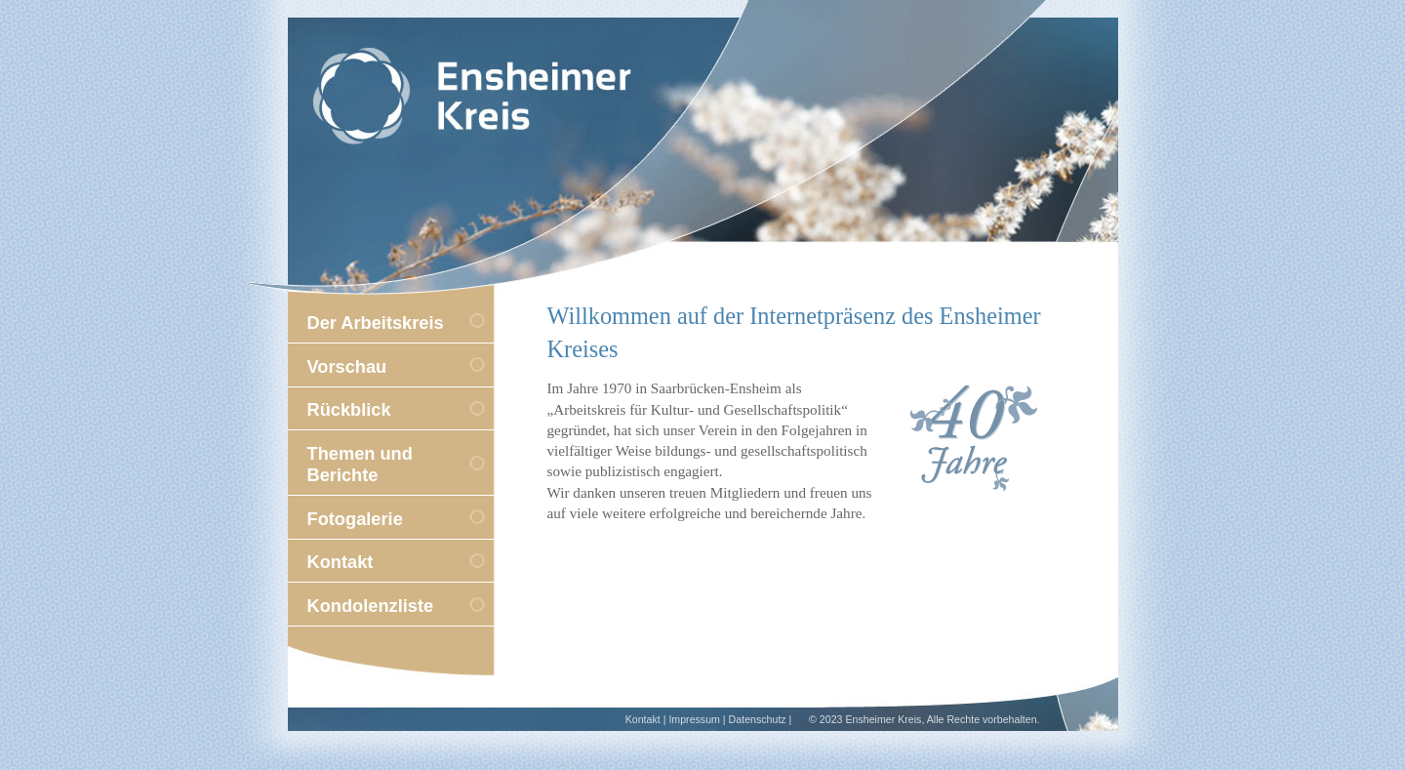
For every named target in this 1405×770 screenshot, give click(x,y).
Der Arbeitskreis (375, 322)
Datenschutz (757, 719)
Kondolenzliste (370, 605)
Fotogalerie (355, 518)
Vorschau (347, 366)
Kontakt (340, 561)
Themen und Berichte (360, 464)
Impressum (694, 719)
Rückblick (349, 409)
